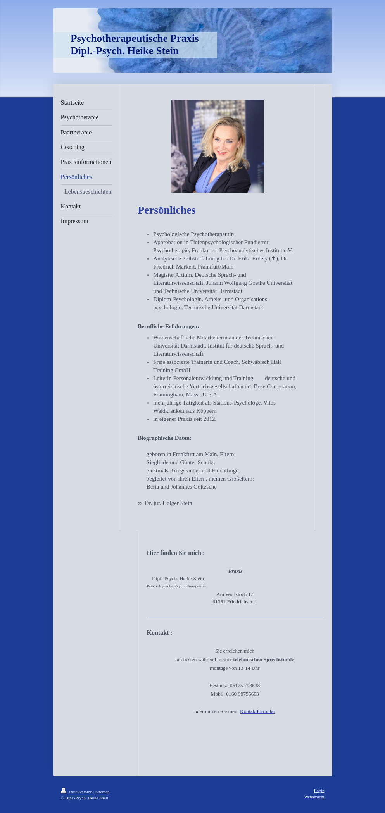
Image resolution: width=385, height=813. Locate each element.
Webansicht (314, 796)
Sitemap (102, 791)
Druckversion (77, 791)
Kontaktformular (257, 711)
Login (319, 790)
